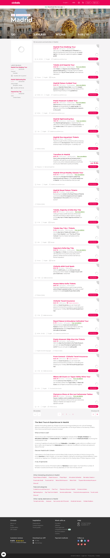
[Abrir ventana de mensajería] (3, 554)
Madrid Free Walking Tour (19, 67)
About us (13, 523)
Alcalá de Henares (76, 501)
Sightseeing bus (38, 492)
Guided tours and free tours (41, 489)
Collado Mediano (88, 501)
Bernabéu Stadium (89, 477)
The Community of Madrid (23, 15)
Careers (57, 533)
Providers (58, 523)
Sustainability (14, 527)
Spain (13, 15)
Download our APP (39, 538)
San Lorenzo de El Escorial (61, 501)
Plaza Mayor (63, 477)
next (93, 414)
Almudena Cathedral (75, 477)
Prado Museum (53, 477)
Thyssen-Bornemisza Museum (87, 480)
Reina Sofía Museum (62, 480)
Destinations (36, 523)
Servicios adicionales (66, 492)
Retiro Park (73, 480)
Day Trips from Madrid (51, 492)
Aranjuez (49, 501)
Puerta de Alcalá (38, 480)
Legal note (84, 555)
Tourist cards (94, 492)
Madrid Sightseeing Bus (18, 79)
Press (11, 525)
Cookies (98, 555)
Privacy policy (91, 555)
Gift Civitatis (13, 529)
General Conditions (75, 555)
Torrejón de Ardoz (38, 501)
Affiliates (57, 525)
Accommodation (60, 531)
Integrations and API (61, 529)
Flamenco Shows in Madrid (68, 489)
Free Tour (55, 489)
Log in (88, 2)
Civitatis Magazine (38, 525)
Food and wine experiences (81, 492)
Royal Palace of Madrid (40, 477)
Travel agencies (59, 527)
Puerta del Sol (49, 480)
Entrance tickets (82, 489)
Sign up (95, 2)
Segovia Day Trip (16, 91)
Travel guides (36, 527)
